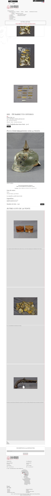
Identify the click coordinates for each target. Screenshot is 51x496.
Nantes (13, 12)
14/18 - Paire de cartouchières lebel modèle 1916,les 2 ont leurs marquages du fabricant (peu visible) (24, 248)
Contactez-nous (12, 19)
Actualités (11, 18)
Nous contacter (39, 0)
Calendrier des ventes (33, 11)
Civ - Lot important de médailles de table (14, 325)
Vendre (22, 11)
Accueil (8, 489)
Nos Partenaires (12, 17)
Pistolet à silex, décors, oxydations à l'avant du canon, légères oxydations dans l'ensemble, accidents (25, 402)
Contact (13, 1)
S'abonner (25, 453)
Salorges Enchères (29, 489)
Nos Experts (12, 16)
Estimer (17, 11)
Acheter (26, 11)
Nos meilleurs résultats (22, 14)
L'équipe (11, 15)
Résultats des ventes (21, 15)
